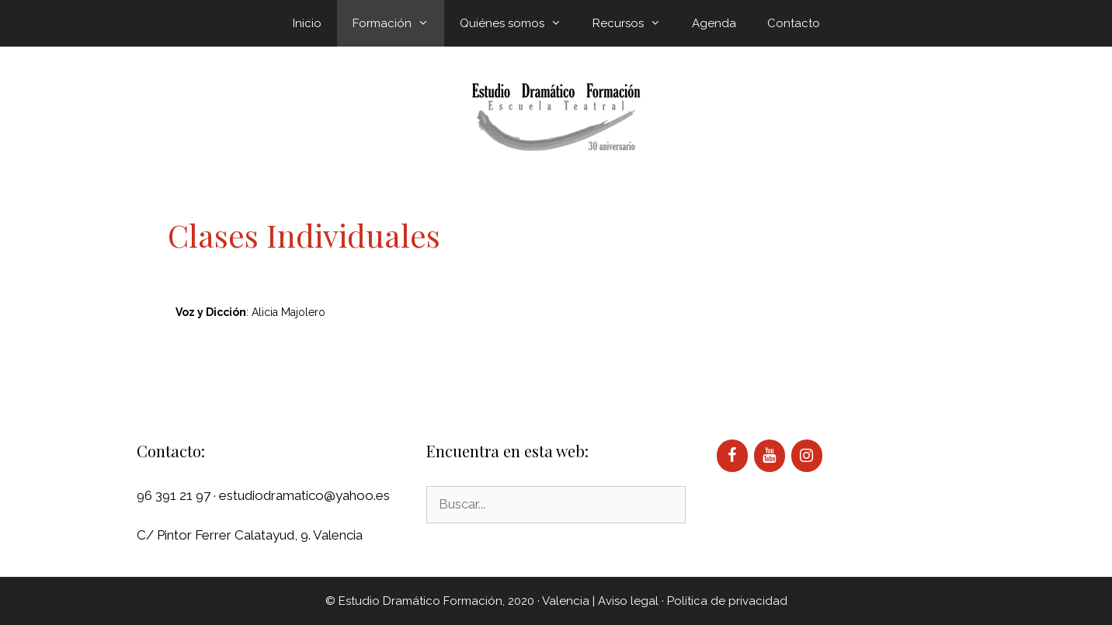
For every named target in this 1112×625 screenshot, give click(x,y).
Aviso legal (628, 601)
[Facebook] (732, 455)
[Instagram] (806, 455)
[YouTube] (769, 455)
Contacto (793, 23)
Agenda (714, 23)
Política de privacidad (727, 601)
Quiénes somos (518, 23)
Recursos (634, 23)
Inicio (307, 23)
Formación (398, 23)
